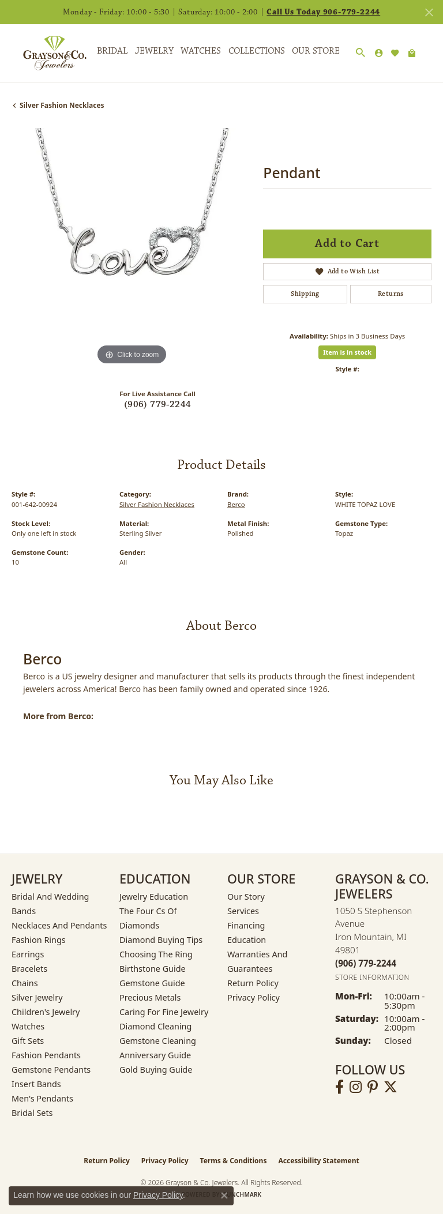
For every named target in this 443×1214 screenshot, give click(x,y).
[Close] (429, 12)
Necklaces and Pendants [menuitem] (59, 925)
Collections (256, 51)
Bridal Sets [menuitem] (32, 1112)
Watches (201, 51)
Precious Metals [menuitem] (150, 997)
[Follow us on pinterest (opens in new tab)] (372, 1087)
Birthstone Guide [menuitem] (152, 968)
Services (243, 910)
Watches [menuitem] (28, 1026)
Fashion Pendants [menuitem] (46, 1055)
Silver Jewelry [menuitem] (37, 997)
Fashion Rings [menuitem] (39, 939)
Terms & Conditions (233, 1161)
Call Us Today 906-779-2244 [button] (323, 12)
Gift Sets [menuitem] (28, 1040)
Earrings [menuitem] (28, 954)
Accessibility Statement (318, 1161)
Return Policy (253, 983)
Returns (391, 294)
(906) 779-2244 (158, 404)
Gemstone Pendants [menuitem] (51, 1069)
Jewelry (154, 51)
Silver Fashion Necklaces (62, 105)
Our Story (246, 896)
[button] (360, 53)
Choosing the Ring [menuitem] (156, 954)
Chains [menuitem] (25, 983)
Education (246, 939)
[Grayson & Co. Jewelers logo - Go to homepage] (46, 53)
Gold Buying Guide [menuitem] (155, 1069)
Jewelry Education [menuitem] (153, 896)
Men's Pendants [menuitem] (42, 1098)
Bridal (112, 51)
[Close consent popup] (224, 1195)
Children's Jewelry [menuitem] (46, 1011)
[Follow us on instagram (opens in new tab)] (356, 1087)
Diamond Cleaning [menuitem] (155, 1026)
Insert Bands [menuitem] (36, 1083)
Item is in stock (347, 352)
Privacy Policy (253, 997)
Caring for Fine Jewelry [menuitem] (163, 1011)
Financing (246, 925)
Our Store (316, 51)
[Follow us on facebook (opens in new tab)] (339, 1087)
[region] (131, 248)
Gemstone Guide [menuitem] (152, 983)
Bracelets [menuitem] (29, 968)
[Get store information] (372, 977)
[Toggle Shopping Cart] (411, 53)
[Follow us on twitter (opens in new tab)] (390, 1087)
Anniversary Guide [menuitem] (155, 1055)
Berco (236, 504)
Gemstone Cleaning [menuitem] (157, 1040)
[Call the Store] (365, 963)
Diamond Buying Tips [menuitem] (160, 939)
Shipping (305, 294)
